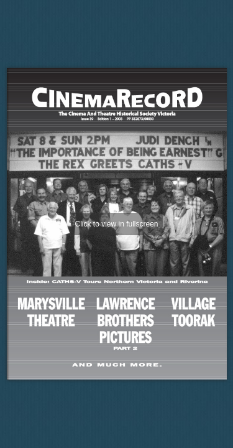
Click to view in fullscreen (116, 224)
